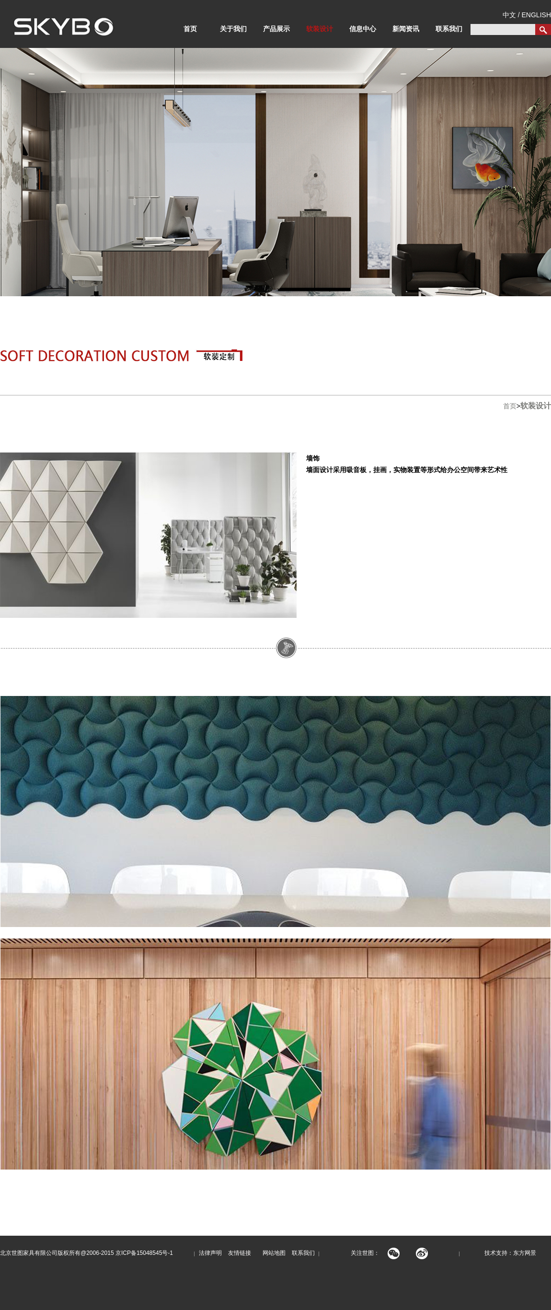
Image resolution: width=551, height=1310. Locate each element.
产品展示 (276, 29)
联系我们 (449, 29)
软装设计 (319, 29)
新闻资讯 (405, 29)
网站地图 (272, 1253)
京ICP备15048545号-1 (144, 1253)
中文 (509, 15)
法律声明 (210, 1253)
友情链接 (239, 1253)
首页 (190, 29)
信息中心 (362, 29)
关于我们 (233, 29)
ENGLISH (536, 15)
